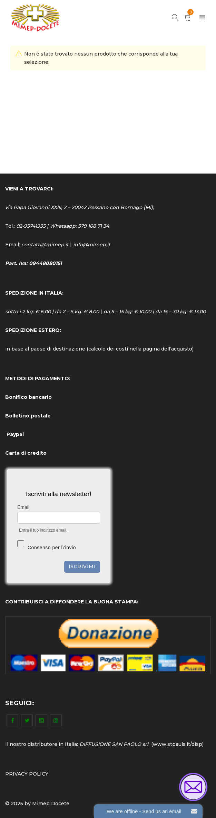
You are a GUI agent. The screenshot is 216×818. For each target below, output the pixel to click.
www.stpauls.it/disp (177, 744)
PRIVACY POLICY (26, 774)
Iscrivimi (82, 566)
